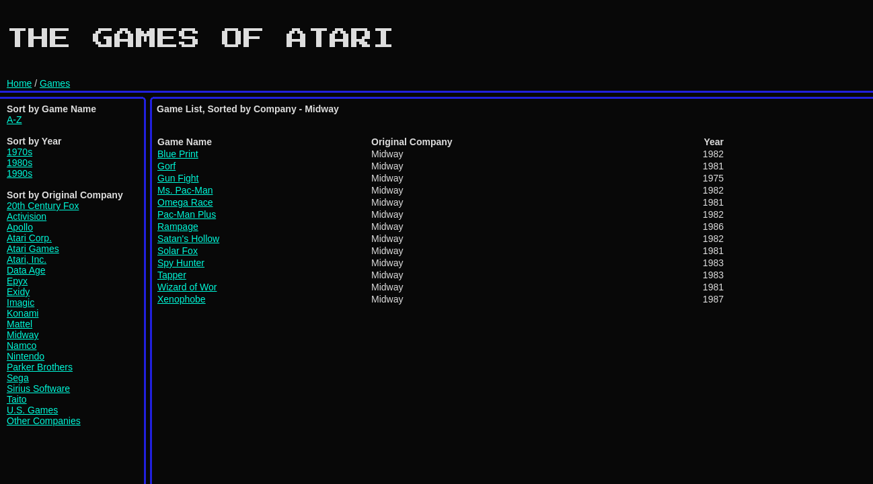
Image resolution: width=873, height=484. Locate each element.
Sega (18, 377)
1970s (19, 152)
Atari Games (33, 248)
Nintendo (25, 356)
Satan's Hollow (188, 238)
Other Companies (44, 420)
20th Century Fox (43, 205)
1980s (19, 162)
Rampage (177, 226)
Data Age (26, 270)
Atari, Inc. (26, 259)
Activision (26, 216)
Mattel (19, 324)
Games (55, 83)
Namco (21, 345)
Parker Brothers (40, 367)
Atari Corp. (29, 238)
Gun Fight (177, 178)
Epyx (17, 281)
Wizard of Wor (187, 287)
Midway (22, 334)
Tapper (171, 275)
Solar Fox (177, 250)
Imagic (20, 302)
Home (19, 83)
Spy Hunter (180, 262)
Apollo (20, 227)
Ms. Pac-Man (185, 190)
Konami (22, 313)
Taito (17, 399)
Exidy (18, 291)
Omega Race (185, 202)
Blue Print (177, 154)
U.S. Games (32, 410)
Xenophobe (181, 299)
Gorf (166, 166)
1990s (19, 173)
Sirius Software (38, 388)
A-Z (14, 119)
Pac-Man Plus (186, 214)
